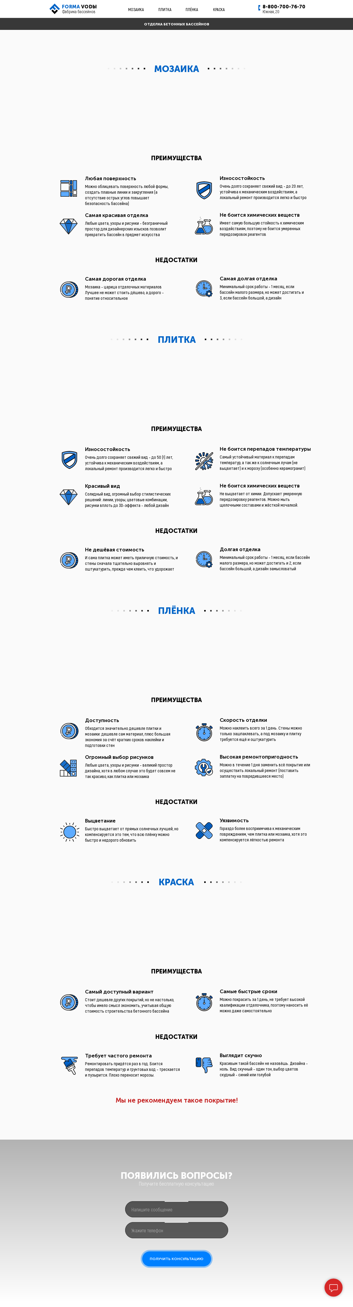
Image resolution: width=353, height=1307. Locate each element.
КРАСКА (219, 9)
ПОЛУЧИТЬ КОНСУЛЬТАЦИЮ (176, 1259)
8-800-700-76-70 (284, 7)
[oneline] (176, 1209)
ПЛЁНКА (192, 9)
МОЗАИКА (136, 9)
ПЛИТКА (165, 9)
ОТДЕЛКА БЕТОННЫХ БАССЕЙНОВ (176, 24)
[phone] (176, 1230)
